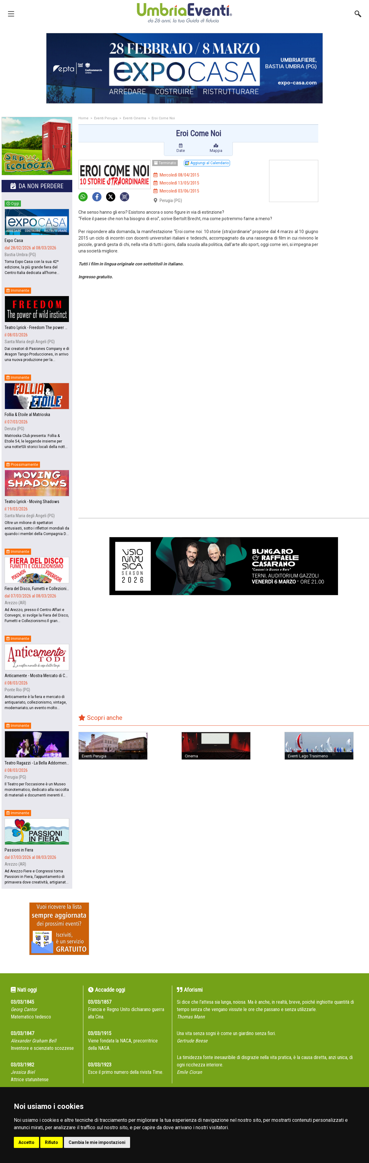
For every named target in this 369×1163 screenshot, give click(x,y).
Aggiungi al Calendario (207, 163)
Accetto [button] (26, 1142)
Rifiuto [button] (51, 1142)
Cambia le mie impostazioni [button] (97, 1142)
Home (83, 118)
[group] (184, 68)
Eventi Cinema (134, 118)
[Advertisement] (346, 214)
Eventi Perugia (105, 118)
